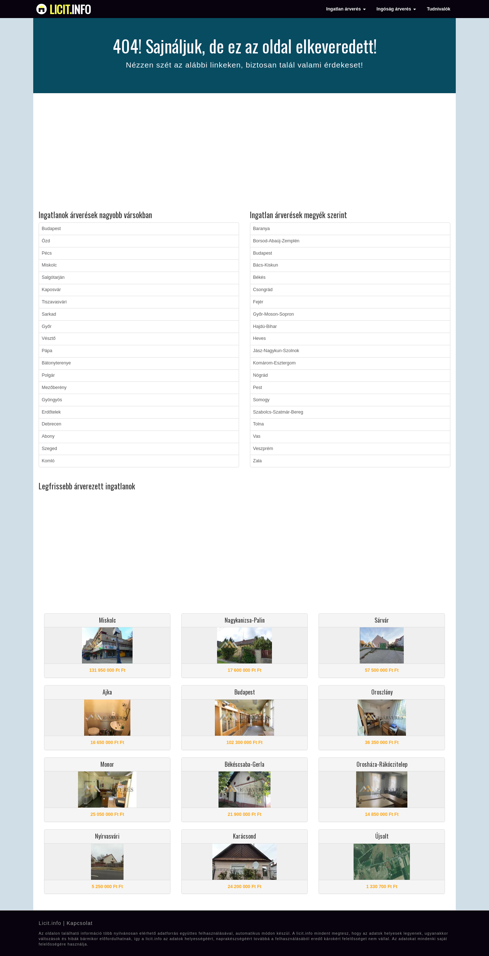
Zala (257, 460)
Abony (48, 436)
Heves (259, 338)
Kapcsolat (79, 923)
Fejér (258, 301)
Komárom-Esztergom (274, 362)
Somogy (261, 399)
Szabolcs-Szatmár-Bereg (278, 412)
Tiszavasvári (54, 301)
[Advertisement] (244, 152)
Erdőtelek (51, 412)
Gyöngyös (52, 399)
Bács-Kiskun (265, 265)
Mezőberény (54, 387)
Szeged (49, 448)
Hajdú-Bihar (265, 326)
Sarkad (49, 314)
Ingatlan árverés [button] (345, 9)
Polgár (48, 375)
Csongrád (263, 289)
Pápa (47, 350)
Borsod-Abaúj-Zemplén (276, 240)
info (70, 9)
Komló (48, 460)
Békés (259, 277)
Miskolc (49, 265)
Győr (47, 326)
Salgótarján (53, 277)
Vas (257, 436)
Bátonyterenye (56, 362)
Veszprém (263, 448)
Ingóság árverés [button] (396, 9)
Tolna (258, 424)
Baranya (261, 228)
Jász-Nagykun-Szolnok (276, 350)
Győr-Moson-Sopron (273, 314)
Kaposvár (51, 289)
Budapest (51, 228)
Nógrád (260, 375)
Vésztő (49, 338)
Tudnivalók (438, 9)
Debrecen (51, 424)
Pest (257, 387)
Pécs (47, 253)
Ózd (46, 240)
